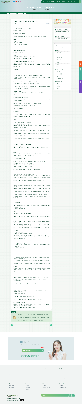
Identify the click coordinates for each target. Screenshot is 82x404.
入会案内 (42, 347)
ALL (56, 45)
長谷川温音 (58, 86)
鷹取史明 (57, 50)
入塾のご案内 (11, 372)
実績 (56, 67)
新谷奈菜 (58, 62)
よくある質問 (28, 378)
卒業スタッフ (58, 81)
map (22, 399)
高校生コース (45, 374)
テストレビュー (58, 69)
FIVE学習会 (62, 370)
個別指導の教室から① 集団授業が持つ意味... (62, 34)
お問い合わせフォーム (46, 386)
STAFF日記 (58, 52)
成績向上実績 (28, 386)
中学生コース (45, 372)
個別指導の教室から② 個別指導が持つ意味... (62, 32)
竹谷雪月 (58, 83)
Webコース (62, 376)
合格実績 (27, 384)
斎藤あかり (58, 57)
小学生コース (45, 370)
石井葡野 (58, 54)
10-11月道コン (59, 78)
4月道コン (58, 73)
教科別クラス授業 (63, 372)
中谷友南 (58, 88)
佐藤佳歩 (58, 60)
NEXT (48, 324)
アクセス (44, 384)
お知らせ (10, 374)
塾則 (26, 370)
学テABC (58, 76)
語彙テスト (57, 66)
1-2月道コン (58, 79)
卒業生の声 (27, 388)
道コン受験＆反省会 (12, 386)
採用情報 (61, 384)
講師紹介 (27, 372)
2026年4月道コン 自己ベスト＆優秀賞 (62, 38)
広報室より (57, 48)
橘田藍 (58, 55)
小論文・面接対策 (46, 376)
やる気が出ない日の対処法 (60, 36)
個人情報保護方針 (63, 386)
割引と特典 (44, 378)
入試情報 (57, 64)
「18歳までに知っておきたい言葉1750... (62, 29)
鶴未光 (58, 85)
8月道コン (58, 74)
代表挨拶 (10, 370)
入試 (48, 23)
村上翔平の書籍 (28, 376)
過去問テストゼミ (12, 384)
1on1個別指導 (62, 378)
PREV (15, 324)
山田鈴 (58, 59)
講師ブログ (27, 374)
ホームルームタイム (63, 374)
